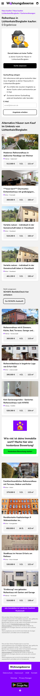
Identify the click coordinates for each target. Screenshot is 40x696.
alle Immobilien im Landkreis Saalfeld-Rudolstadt (20, 609)
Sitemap (14, 678)
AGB (27, 673)
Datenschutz (7, 673)
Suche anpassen (20, 66)
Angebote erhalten (20, 112)
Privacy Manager (25, 678)
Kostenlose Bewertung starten (20, 451)
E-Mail (6, 101)
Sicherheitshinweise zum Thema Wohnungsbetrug (16, 625)
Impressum (19, 673)
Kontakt (34, 673)
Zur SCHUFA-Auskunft (14, 301)
